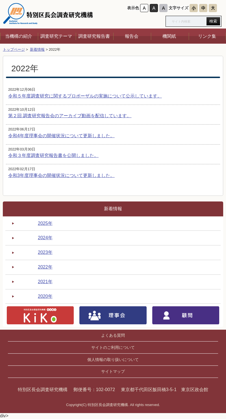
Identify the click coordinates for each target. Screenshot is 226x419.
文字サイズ (178, 8)
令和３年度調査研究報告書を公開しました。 (53, 155)
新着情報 (37, 49)
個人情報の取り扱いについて (113, 359)
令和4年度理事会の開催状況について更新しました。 (61, 135)
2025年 (45, 223)
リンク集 (207, 36)
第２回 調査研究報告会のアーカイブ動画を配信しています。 (69, 115)
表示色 (133, 8)
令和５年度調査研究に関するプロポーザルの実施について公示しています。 (85, 96)
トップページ (14, 49)
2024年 (45, 237)
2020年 (45, 296)
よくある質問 (113, 335)
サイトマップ (113, 371)
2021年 (45, 281)
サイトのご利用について (113, 347)
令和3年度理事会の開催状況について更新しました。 (61, 175)
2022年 (45, 267)
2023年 (45, 252)
